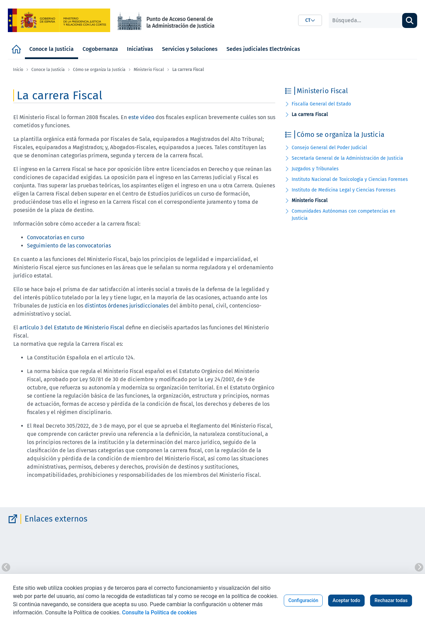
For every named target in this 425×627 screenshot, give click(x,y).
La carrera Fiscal (310, 114)
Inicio (18, 69)
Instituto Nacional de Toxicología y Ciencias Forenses (350, 179)
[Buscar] (365, 20)
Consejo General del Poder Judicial (329, 148)
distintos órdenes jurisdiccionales (126, 305)
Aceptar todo (346, 600)
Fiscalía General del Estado (321, 104)
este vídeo (141, 117)
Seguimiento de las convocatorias (69, 245)
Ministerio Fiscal (309, 200)
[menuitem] (16, 49)
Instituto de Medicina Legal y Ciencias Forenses (344, 190)
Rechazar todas (391, 600)
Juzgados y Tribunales (315, 169)
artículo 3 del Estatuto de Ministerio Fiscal (71, 327)
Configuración (303, 600)
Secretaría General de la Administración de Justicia (347, 158)
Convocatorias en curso (55, 237)
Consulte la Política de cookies (159, 612)
